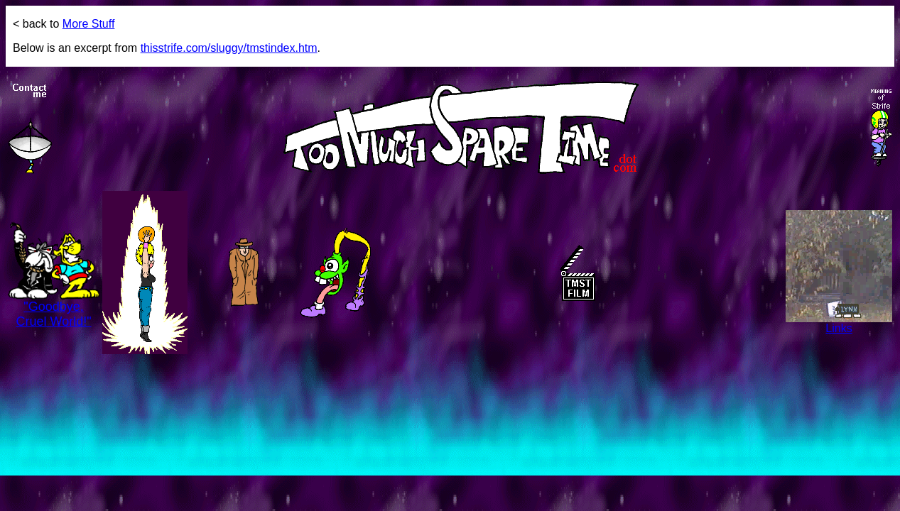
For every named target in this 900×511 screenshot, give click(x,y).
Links (839, 323)
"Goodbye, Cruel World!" (53, 308)
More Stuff (89, 24)
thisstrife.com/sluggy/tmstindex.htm (229, 48)
